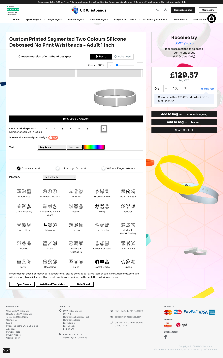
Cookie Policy (13, 338)
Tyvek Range (32, 19)
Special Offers (200, 19)
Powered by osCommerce (203, 349)
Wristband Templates (52, 284)
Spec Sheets (24, 284)
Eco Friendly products (154, 19)
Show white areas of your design (28, 137)
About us (11, 329)
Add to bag (184, 114)
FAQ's (9, 323)
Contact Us (11, 320)
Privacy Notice (13, 335)
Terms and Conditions (17, 317)
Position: (14, 176)
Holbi (186, 349)
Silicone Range (98, 19)
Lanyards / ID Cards (124, 19)
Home (16, 19)
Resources (179, 19)
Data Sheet (83, 284)
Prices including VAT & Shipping (22, 326)
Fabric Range (75, 19)
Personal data (13, 332)
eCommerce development (167, 349)
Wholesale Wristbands (17, 311)
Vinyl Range (54, 19)
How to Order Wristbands (19, 314)
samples (183, 10)
